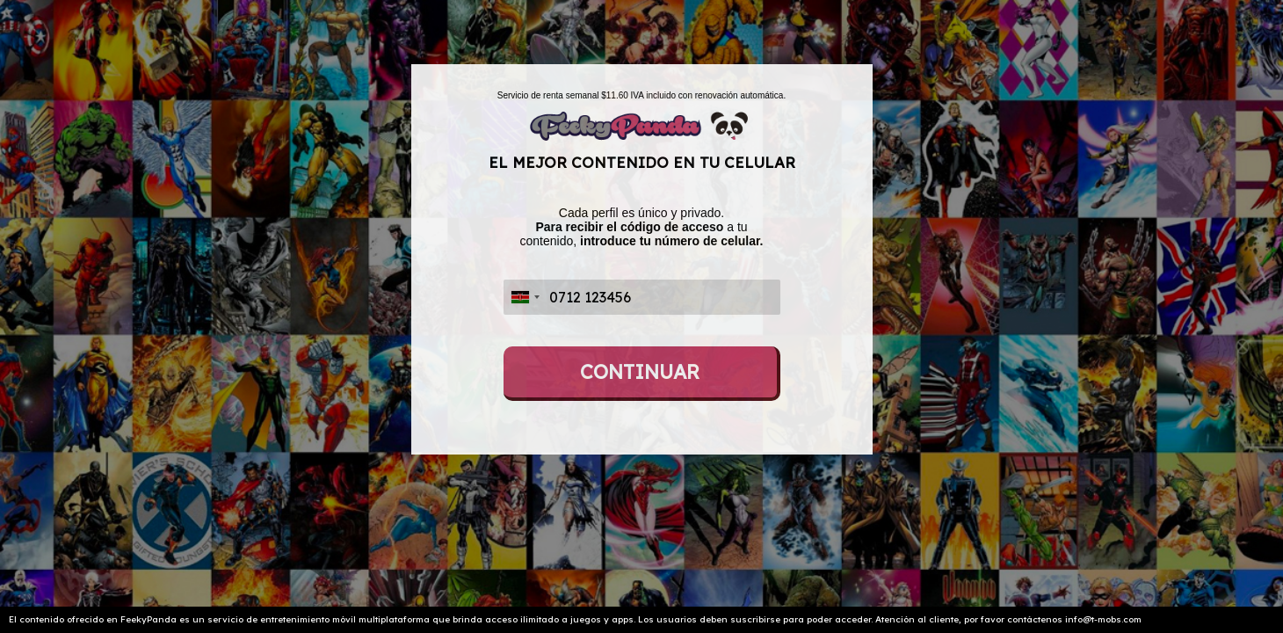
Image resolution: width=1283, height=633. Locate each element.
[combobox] (524, 297)
